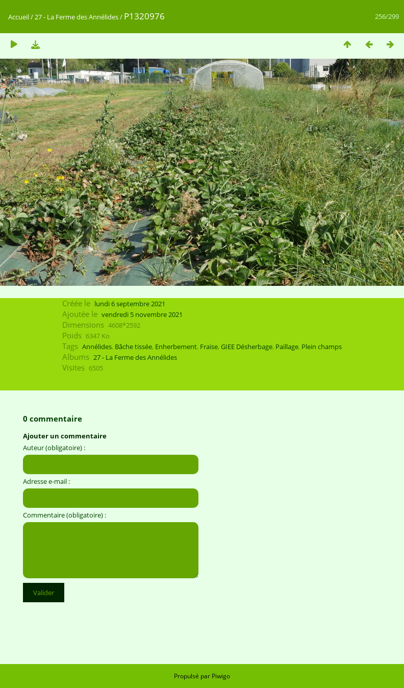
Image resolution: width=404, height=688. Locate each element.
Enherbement (176, 346)
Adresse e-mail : (46, 481)
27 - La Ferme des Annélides (76, 16)
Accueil (18, 16)
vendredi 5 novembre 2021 (142, 314)
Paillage (286, 346)
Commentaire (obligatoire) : (64, 515)
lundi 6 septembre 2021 (129, 303)
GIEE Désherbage (246, 346)
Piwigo (221, 676)
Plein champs (321, 346)
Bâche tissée (133, 346)
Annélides (97, 346)
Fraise (209, 346)
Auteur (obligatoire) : (54, 447)
